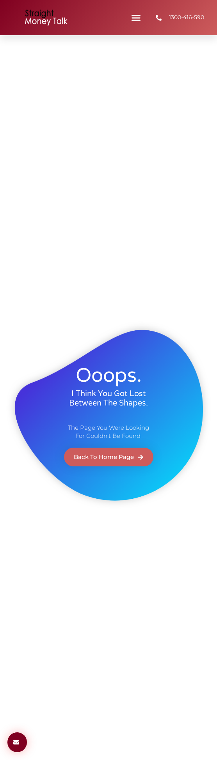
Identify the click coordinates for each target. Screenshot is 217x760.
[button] (136, 17)
